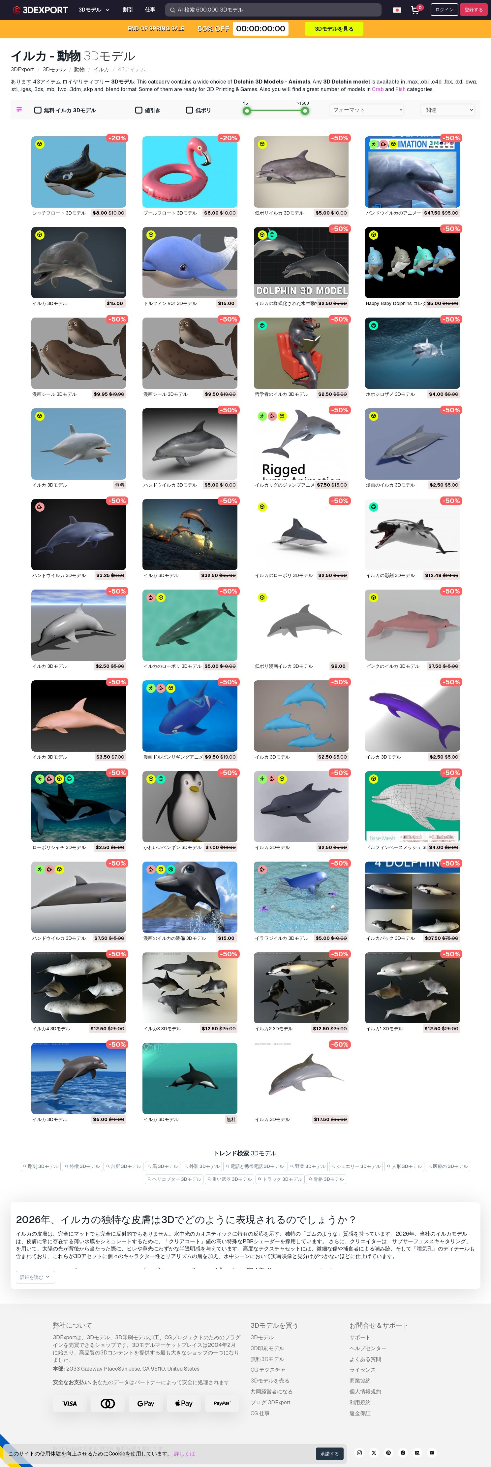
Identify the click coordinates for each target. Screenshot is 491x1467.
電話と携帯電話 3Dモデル (255, 1166)
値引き (148, 111)
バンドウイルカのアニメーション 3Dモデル (411, 213)
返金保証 (360, 1413)
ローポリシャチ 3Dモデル (59, 847)
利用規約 (360, 1402)
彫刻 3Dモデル (41, 1166)
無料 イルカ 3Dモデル (65, 111)
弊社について (72, 1325)
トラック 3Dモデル (280, 1179)
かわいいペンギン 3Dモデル (172, 847)
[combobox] (367, 110)
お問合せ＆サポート (379, 1325)
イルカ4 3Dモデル (51, 1029)
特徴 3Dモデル (82, 1166)
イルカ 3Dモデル (49, 303)
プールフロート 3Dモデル (170, 213)
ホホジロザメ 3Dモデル (390, 394)
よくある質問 (365, 1359)
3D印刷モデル (267, 1348)
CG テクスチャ (268, 1369)
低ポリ (198, 111)
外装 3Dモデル (202, 1166)
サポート (360, 1337)
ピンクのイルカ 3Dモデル (392, 666)
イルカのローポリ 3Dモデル (284, 575)
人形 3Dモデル (404, 1166)
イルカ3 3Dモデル (162, 1029)
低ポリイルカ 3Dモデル (279, 213)
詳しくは (184, 1453)
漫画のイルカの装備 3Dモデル (174, 938)
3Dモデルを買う (275, 1325)
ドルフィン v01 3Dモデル (170, 303)
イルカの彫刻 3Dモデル (390, 575)
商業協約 (360, 1380)
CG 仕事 (260, 1413)
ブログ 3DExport (271, 1402)
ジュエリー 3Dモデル (356, 1166)
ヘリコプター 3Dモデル (174, 1179)
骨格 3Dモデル (326, 1179)
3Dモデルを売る (270, 1380)
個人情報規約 (365, 1391)
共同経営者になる (272, 1391)
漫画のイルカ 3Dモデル (390, 485)
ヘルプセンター (368, 1348)
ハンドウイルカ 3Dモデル (170, 485)
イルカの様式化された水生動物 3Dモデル (298, 303)
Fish (400, 89)
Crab (378, 89)
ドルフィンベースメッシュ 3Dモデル (404, 847)
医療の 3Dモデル (448, 1166)
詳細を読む (35, 1277)
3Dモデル (262, 1337)
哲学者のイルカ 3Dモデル (281, 394)
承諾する (330, 1454)
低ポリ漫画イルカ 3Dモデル (284, 666)
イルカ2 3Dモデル (274, 1029)
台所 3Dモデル (123, 1166)
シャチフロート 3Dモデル (59, 213)
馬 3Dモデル (162, 1166)
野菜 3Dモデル (307, 1166)
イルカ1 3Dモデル (384, 1029)
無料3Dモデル (267, 1359)
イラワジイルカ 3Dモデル (281, 938)
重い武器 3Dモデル (229, 1179)
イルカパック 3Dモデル (390, 938)
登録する (474, 10)
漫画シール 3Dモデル (54, 394)
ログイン (444, 10)
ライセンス (363, 1369)
